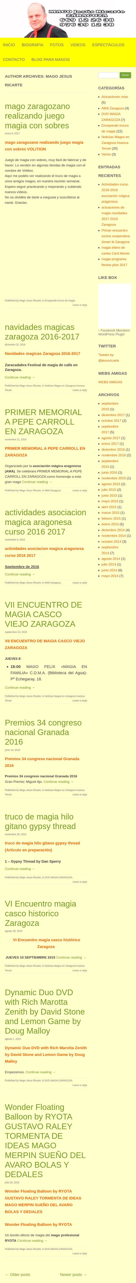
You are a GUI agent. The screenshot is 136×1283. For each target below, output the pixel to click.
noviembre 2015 (113, 478)
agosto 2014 (110, 559)
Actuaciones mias (114, 97)
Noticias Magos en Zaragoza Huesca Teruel (115, 142)
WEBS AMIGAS (110, 382)
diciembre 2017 (113, 415)
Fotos (57, 45)
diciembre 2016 (113, 449)
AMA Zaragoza (53, 490)
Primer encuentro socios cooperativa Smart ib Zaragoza (115, 236)
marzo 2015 (110, 513)
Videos (78, 45)
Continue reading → (20, 377)
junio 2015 (109, 495)
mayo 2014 (109, 576)
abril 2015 (108, 507)
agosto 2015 (110, 484)
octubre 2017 (111, 420)
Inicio (9, 45)
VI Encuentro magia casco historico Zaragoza (40, 913)
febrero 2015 (111, 518)
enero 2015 (110, 524)
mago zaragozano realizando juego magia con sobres (37, 116)
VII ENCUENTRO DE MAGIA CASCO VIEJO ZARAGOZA (43, 614)
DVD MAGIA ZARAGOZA (58, 877)
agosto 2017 (110, 438)
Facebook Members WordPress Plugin (114, 332)
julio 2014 (108, 564)
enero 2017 (110, 443)
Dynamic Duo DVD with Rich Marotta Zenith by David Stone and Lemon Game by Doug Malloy (45, 1011)
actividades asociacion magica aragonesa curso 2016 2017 (45, 522)
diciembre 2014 (113, 530)
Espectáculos (108, 45)
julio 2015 (108, 490)
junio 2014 (109, 570)
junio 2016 (109, 472)
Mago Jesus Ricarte (30, 300)
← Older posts (17, 1274)
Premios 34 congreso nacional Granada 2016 (43, 732)
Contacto (14, 59)
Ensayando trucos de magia (60, 300)
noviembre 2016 (113, 455)
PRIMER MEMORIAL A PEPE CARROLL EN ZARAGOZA (43, 422)
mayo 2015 (109, 501)
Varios (106, 154)
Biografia (32, 45)
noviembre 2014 (113, 536)
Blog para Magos (51, 59)
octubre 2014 (111, 541)
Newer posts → (73, 1274)
